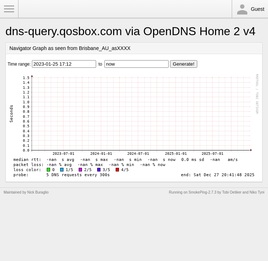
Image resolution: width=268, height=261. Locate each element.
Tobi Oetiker (231, 192)
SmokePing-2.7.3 (203, 192)
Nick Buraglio (38, 192)
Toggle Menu (9, 9)
